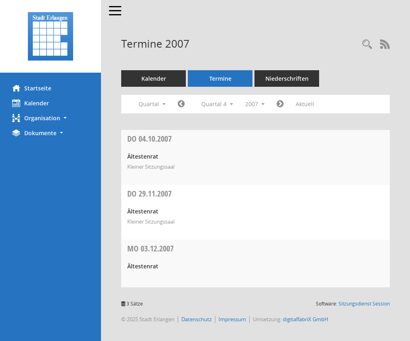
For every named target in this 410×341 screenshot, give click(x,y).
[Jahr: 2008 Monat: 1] (280, 104)
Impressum (232, 319)
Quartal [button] (152, 104)
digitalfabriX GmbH (305, 319)
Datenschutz (196, 319)
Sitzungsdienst (364, 303)
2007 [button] (255, 104)
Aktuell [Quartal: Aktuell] (305, 104)
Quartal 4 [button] (217, 104)
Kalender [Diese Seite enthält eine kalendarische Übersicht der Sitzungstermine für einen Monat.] (30, 103)
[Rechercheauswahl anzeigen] (367, 44)
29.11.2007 (149, 193)
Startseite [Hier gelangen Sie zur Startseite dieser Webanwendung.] (31, 88)
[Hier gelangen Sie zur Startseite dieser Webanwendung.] (50, 36)
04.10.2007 (149, 138)
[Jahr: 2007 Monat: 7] (181, 104)
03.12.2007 (150, 248)
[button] (50, 118)
